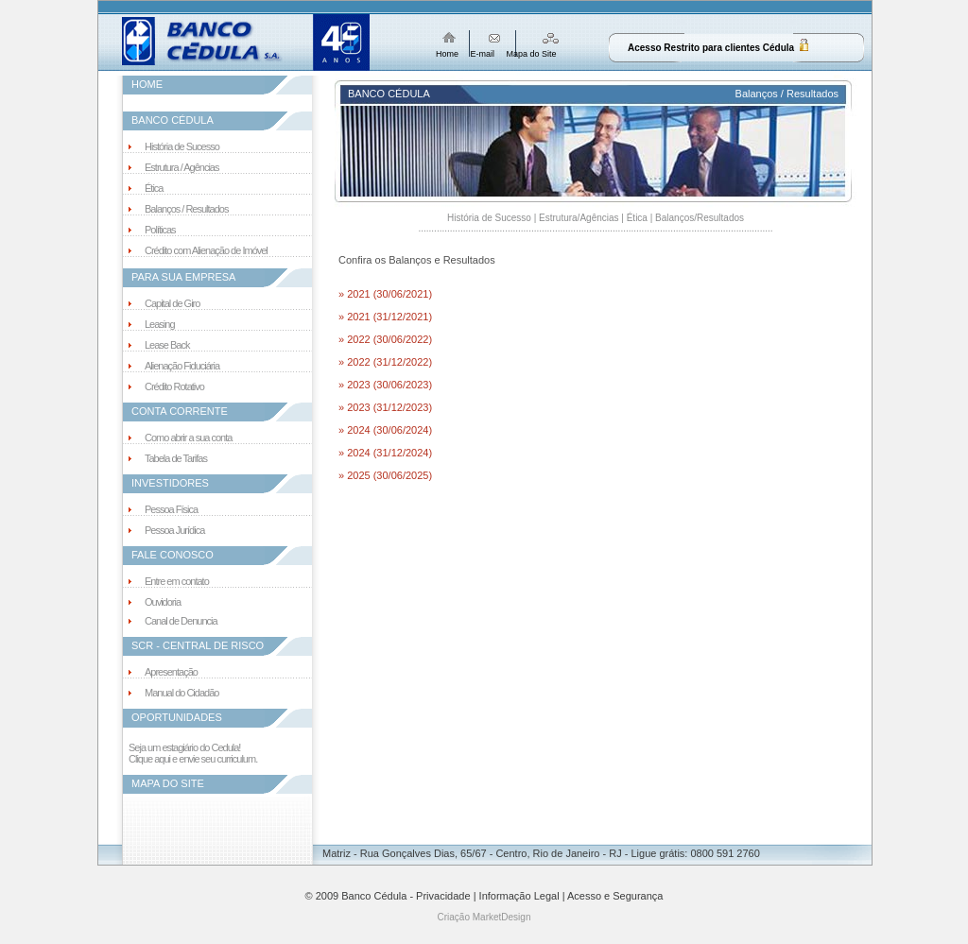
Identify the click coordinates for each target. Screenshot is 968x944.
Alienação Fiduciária (182, 365)
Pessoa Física (171, 509)
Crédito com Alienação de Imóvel (206, 250)
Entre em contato (177, 581)
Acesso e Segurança (615, 895)
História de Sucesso (182, 146)
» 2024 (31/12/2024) (385, 452)
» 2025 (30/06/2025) (385, 475)
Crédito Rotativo (174, 386)
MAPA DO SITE (167, 783)
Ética (154, 188)
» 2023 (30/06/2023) (385, 384)
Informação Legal (519, 895)
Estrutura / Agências (181, 167)
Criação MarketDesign (484, 917)
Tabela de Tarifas (176, 458)
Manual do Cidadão (181, 692)
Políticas (160, 229)
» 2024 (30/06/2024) (385, 430)
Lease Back (167, 345)
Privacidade (443, 895)
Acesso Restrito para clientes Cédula (711, 48)
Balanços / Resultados (186, 209)
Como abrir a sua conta (188, 437)
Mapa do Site (532, 54)
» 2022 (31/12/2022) (385, 362)
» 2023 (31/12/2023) (385, 407)
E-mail (483, 54)
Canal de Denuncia (181, 620)
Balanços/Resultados (699, 218)
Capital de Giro (172, 303)
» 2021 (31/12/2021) (385, 316)
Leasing (160, 324)
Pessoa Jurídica (174, 530)
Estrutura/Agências (579, 218)
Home (447, 54)
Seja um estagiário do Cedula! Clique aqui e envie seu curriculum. (193, 753)
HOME (147, 84)
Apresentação (171, 672)
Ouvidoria (163, 602)
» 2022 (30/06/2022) (385, 339)
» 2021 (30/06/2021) (385, 294)
